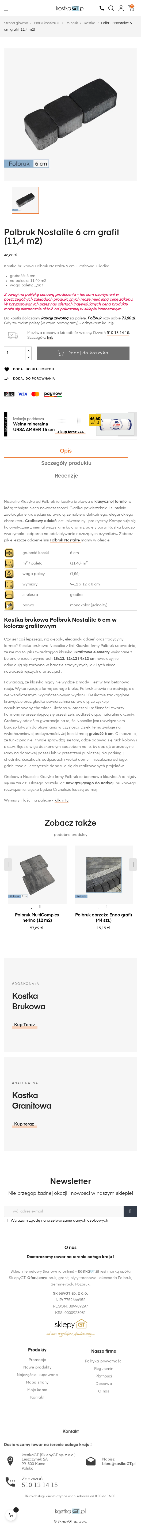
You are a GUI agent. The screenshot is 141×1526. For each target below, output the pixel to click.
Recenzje (66, 476)
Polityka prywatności (103, 1410)
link (50, 338)
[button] (86, 1124)
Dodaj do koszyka (83, 353)
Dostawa (104, 1432)
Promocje (37, 1399)
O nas (103, 1440)
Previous (8, 864)
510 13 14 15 (118, 333)
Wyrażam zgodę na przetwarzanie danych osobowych (56, 1220)
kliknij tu (61, 800)
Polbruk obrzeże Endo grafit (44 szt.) (103, 918)
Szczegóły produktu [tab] (66, 463)
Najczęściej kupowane (37, 1414)
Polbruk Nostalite (65, 540)
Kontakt (37, 1436)
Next (133, 864)
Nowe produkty (37, 1406)
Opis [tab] (66, 451)
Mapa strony (37, 1421)
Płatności (104, 1425)
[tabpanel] (37, 894)
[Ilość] (14, 353)
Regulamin (103, 1417)
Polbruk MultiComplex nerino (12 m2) (37, 918)
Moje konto (37, 1429)
